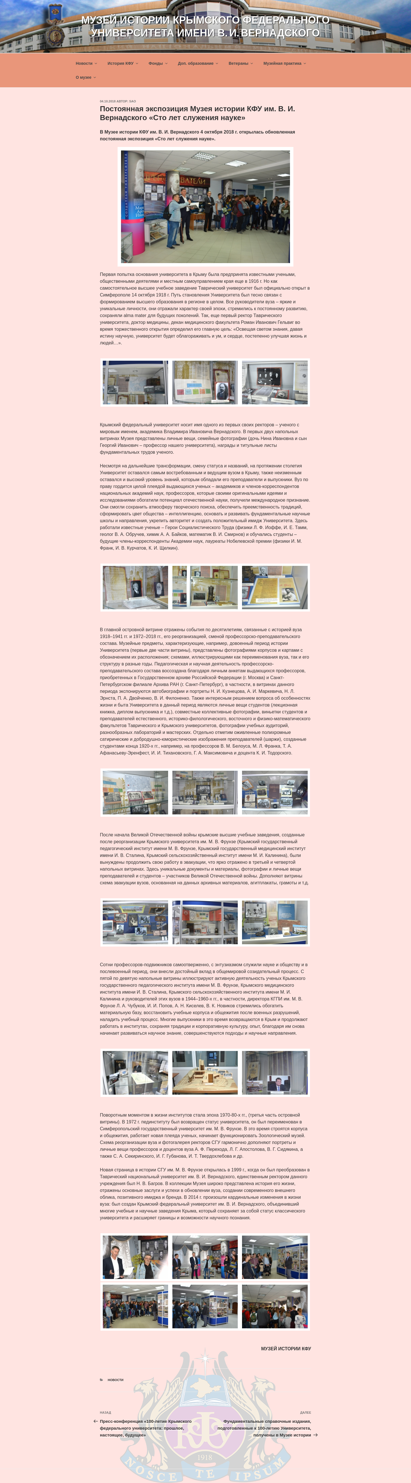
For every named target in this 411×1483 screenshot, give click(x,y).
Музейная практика (285, 63)
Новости (87, 63)
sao (132, 101)
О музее (86, 77)
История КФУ (123, 63)
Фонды (158, 63)
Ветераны (241, 63)
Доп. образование (198, 63)
